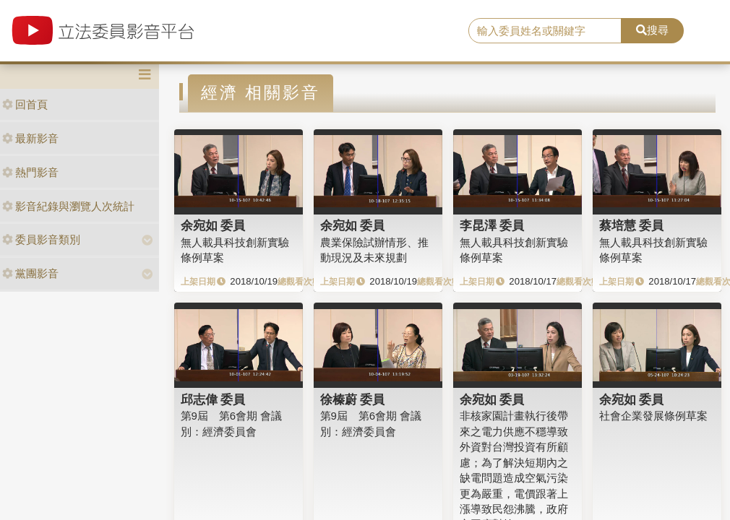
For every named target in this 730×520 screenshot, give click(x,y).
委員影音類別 (41, 239)
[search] (545, 31)
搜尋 (652, 30)
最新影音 (30, 138)
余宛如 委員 (213, 225)
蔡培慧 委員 (631, 225)
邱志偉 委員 (213, 399)
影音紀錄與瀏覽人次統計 (68, 206)
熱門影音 (30, 172)
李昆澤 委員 (492, 225)
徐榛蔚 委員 (352, 399)
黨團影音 (30, 273)
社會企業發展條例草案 (653, 416)
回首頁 (25, 104)
